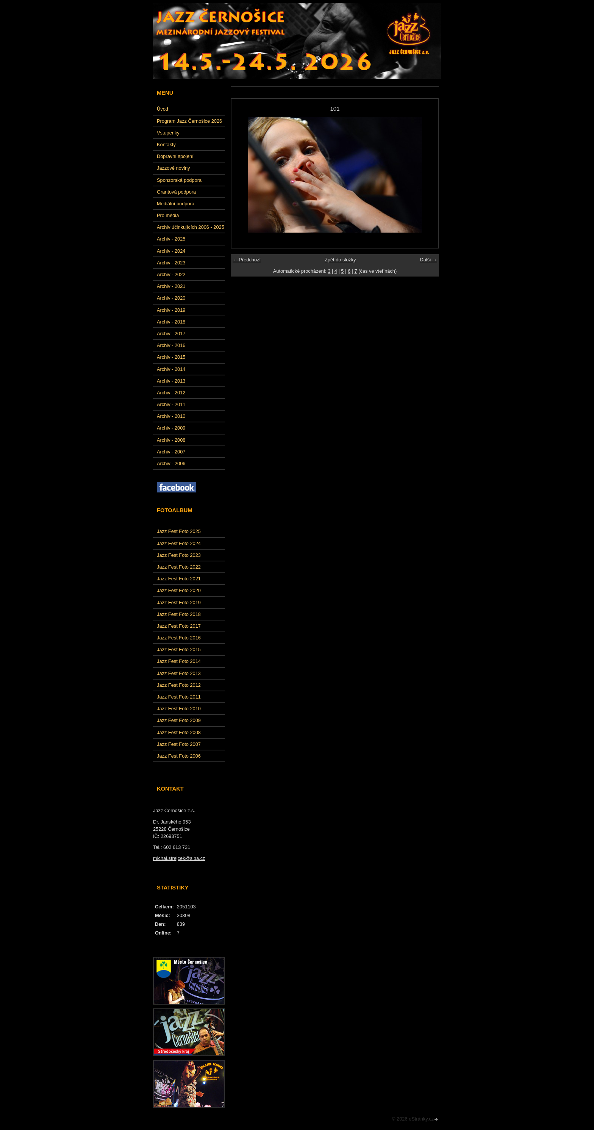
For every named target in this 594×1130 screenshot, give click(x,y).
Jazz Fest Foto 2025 (179, 531)
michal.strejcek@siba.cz (179, 858)
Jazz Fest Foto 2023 (179, 555)
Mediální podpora (175, 203)
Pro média (168, 215)
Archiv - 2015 (171, 357)
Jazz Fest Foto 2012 (179, 685)
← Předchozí (247, 260)
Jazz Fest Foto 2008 (179, 732)
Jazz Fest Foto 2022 (179, 567)
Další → (428, 260)
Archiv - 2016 (171, 345)
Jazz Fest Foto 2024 (179, 543)
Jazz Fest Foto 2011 (179, 697)
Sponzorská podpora (179, 180)
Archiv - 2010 (171, 416)
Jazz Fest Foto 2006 (179, 756)
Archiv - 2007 (171, 452)
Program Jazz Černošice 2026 (189, 121)
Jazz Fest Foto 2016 (179, 638)
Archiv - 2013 (171, 381)
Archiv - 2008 (171, 440)
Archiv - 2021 (171, 286)
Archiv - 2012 (171, 392)
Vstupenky (168, 133)
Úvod (162, 109)
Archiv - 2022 (171, 274)
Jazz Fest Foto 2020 (179, 590)
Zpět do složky (340, 260)
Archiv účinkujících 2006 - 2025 (190, 227)
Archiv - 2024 (171, 251)
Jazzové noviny (173, 168)
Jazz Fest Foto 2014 (179, 661)
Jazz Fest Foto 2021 (179, 578)
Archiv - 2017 (171, 333)
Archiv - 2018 (171, 322)
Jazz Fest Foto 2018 (179, 614)
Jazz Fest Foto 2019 (179, 602)
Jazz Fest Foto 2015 (179, 649)
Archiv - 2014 (171, 369)
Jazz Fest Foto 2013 (179, 673)
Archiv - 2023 (171, 263)
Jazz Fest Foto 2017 (179, 626)
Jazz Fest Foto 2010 (179, 708)
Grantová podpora (176, 192)
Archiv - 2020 (171, 298)
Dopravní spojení (175, 156)
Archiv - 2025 (171, 239)
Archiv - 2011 (171, 404)
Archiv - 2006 (171, 463)
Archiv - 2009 (171, 428)
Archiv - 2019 (171, 310)
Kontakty (166, 144)
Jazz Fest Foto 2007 (179, 744)
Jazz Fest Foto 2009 (179, 720)
